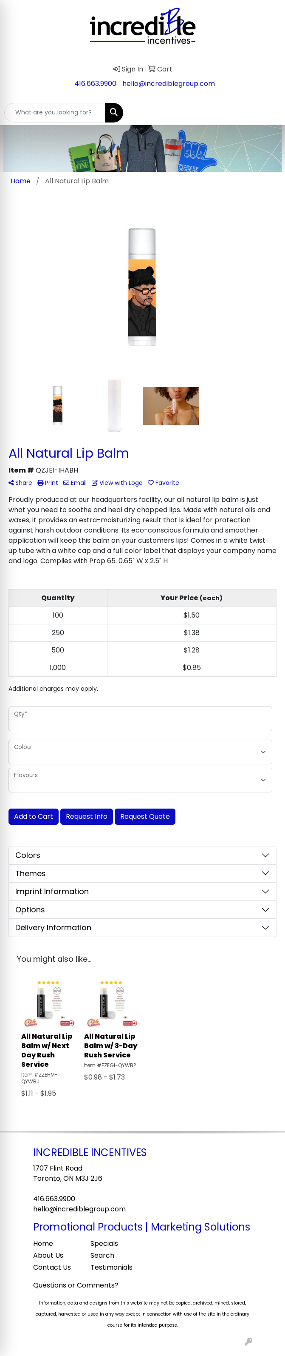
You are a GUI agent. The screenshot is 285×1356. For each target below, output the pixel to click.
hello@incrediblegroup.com (168, 83)
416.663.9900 (95, 83)
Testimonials (111, 1267)
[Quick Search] (54, 112)
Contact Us (52, 1267)
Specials (104, 1243)
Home (43, 1243)
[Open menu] (268, 112)
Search (102, 1255)
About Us (48, 1255)
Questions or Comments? (76, 1285)
